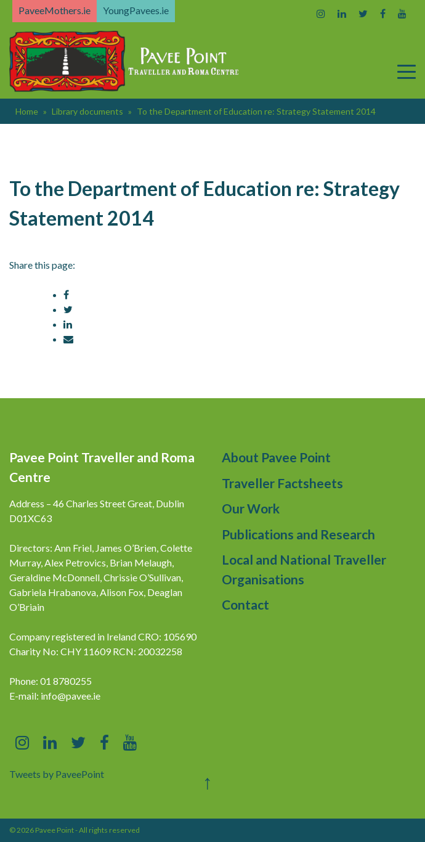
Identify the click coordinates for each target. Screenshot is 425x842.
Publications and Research (298, 534)
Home (26, 111)
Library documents (87, 111)
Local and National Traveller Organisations (304, 569)
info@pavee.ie (70, 695)
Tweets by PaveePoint (56, 774)
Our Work (251, 508)
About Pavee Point (276, 457)
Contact (245, 604)
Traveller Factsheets (282, 483)
